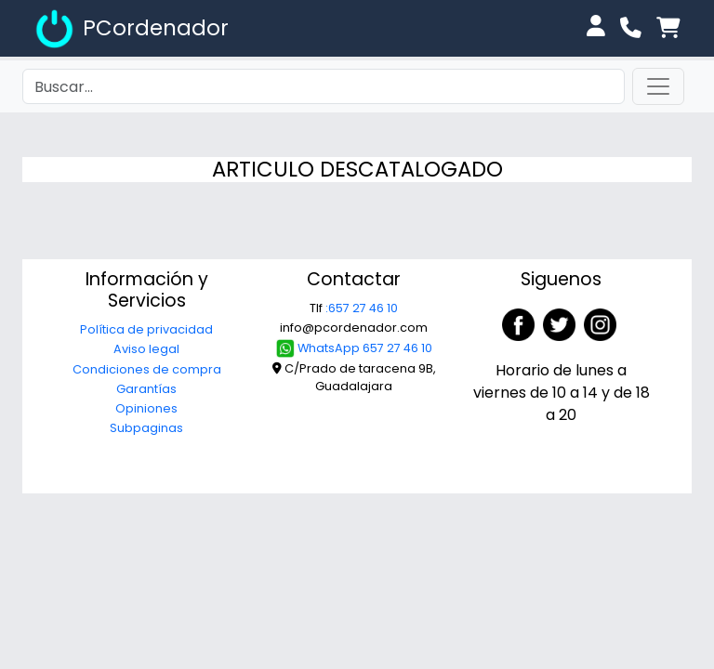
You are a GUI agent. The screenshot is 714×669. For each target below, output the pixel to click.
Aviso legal (146, 349)
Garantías (146, 389)
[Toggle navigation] (658, 86)
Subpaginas (146, 428)
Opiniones (146, 408)
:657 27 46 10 (361, 308)
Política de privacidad (146, 329)
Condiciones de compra (147, 369)
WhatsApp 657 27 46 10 (354, 348)
